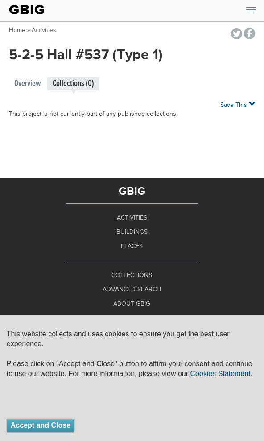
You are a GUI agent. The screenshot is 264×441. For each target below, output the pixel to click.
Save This (237, 104)
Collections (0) (73, 83)
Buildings (132, 232)
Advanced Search (132, 289)
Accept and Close (40, 425)
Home (17, 30)
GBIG (27, 10)
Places (132, 246)
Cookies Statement (220, 373)
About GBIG (131, 304)
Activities (44, 30)
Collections (131, 275)
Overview (27, 83)
